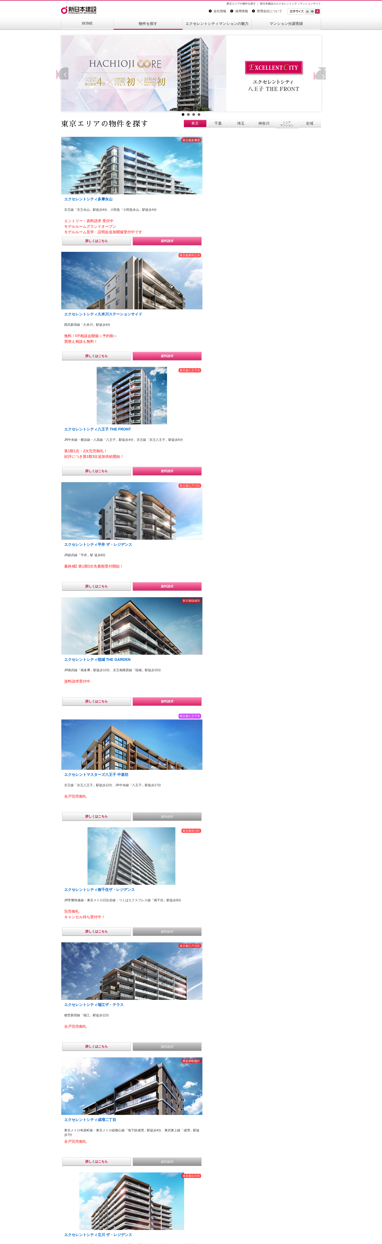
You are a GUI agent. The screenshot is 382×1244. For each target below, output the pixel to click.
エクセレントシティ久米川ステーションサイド (190, 984)
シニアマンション (286, 124)
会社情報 (217, 11)
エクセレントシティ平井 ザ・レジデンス (170, 992)
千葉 (218, 123)
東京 (195, 123)
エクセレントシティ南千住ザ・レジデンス (170, 965)
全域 (309, 123)
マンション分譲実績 (286, 24)
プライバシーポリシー (79, 1231)
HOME (87, 23)
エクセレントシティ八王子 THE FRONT (192, 957)
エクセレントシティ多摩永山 (211, 974)
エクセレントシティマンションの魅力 (217, 24)
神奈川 (264, 123)
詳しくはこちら (82, 241)
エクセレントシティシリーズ (191, 1000)
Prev (61, 73)
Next (321, 73)
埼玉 (241, 123)
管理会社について (267, 11)
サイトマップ (116, 1231)
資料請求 (122, 241)
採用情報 (239, 11)
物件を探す (148, 24)
